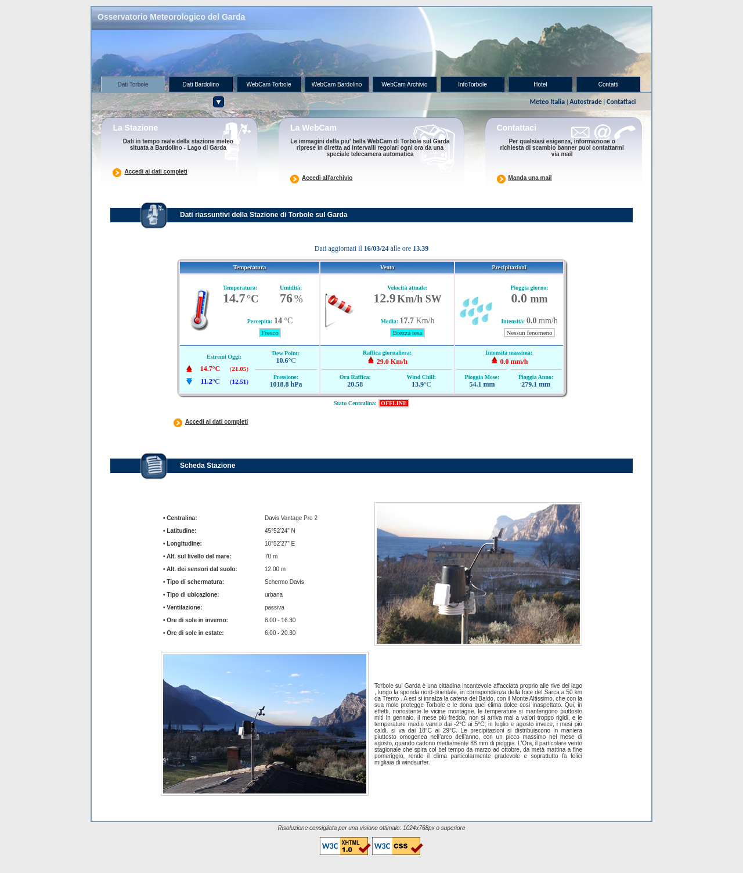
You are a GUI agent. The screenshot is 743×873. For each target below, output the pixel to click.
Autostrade (585, 102)
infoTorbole (472, 84)
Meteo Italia (547, 102)
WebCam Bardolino (337, 84)
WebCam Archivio (404, 84)
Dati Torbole (132, 84)
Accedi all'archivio (327, 178)
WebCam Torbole (269, 84)
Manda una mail (530, 178)
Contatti (608, 84)
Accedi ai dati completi (155, 171)
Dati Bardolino (201, 84)
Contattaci (621, 102)
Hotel (540, 84)
